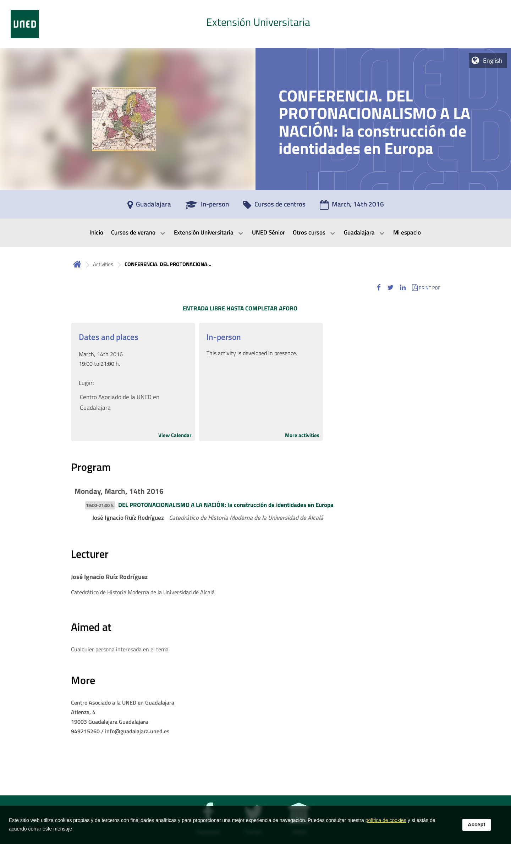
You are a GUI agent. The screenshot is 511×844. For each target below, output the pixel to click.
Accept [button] (476, 829)
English (492, 60)
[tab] (255, 24)
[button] (379, 287)
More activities (302, 435)
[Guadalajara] (149, 206)
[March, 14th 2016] (352, 206)
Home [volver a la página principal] (77, 264)
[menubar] (255, 233)
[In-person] (207, 206)
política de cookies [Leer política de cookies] (386, 825)
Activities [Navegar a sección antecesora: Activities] (103, 264)
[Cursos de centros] (274, 206)
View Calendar (175, 435)
